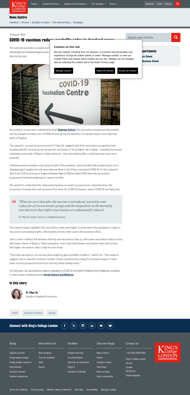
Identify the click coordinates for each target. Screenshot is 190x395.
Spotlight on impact (41, 22)
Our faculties (100, 4)
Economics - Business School (144, 61)
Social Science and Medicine (58, 275)
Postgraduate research (22, 363)
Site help (79, 390)
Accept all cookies (127, 71)
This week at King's (61, 22)
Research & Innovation (77, 4)
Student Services (52, 4)
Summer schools (22, 372)
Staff (159, 4)
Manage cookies (108, 390)
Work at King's (109, 372)
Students (150, 4)
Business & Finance (33, 313)
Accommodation (80, 358)
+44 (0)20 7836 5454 (135, 353)
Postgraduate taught (22, 358)
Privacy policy (37, 390)
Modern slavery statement (59, 390)
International (22, 368)
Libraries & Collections (80, 363)
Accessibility (92, 390)
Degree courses (22, 353)
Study (36, 4)
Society (52, 313)
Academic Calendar (80, 372)
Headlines (14, 22)
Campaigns (78, 22)
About (114, 4)
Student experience (22, 377)
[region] (96, 59)
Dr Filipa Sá (32, 292)
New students (51, 353)
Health (15, 313)
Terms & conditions (18, 390)
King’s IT (80, 368)
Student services (80, 353)
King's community (109, 377)
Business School (66, 130)
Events (109, 358)
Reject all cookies (105, 71)
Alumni (168, 4)
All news (25, 22)
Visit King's (109, 368)
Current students (51, 358)
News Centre (18, 17)
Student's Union (109, 363)
